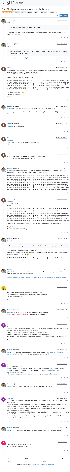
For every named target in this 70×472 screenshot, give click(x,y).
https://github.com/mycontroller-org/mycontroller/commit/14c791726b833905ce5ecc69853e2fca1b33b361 (36, 277)
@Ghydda (16, 309)
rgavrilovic (10, 324)
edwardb (9, 442)
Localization (51, 464)
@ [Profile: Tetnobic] (10, 108)
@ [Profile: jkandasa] (10, 126)
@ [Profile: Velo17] (9, 22)
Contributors (43, 464)
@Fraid (15, 44)
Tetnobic (9, 67)
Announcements (6, 12)
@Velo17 (15, 20)
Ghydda (9, 287)
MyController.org (34, 464)
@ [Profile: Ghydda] (10, 312)
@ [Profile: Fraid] (9, 46)
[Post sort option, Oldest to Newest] (57, 15)
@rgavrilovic (16, 349)
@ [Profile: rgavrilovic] (10, 352)
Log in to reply (63, 15)
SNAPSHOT (29, 108)
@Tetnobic (16, 106)
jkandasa (9, 20)
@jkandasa (15, 123)
